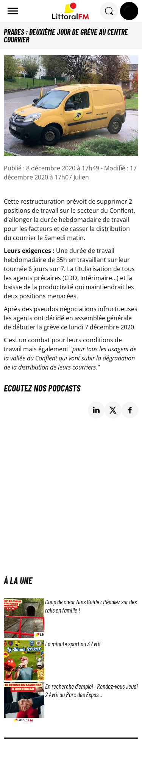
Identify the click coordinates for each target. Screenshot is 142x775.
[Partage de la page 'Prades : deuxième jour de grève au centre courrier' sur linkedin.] (96, 410)
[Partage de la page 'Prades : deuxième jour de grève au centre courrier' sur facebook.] (130, 410)
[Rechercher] (109, 11)
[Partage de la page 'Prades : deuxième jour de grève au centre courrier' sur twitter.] (113, 410)
